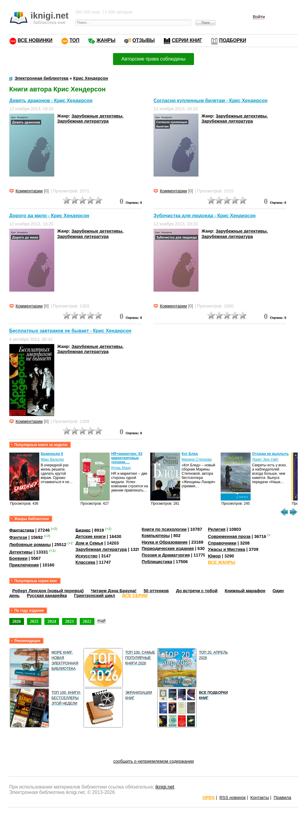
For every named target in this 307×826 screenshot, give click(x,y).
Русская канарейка (47, 595)
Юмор (214, 556)
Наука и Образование (165, 542)
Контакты (259, 797)
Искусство (87, 556)
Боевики (18, 558)
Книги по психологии (164, 529)
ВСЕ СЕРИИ (135, 595)
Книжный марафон (245, 590)
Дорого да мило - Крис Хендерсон (49, 215)
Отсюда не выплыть (270, 454)
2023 (69, 621)
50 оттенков (156, 590)
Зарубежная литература (83, 121)
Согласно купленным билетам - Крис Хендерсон (210, 100)
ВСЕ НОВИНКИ (35, 40)
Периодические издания (168, 548)
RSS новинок (232, 797)
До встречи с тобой (197, 590)
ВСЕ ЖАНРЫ (221, 562)
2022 (87, 621)
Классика (85, 562)
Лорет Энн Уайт (265, 459)
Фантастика (21, 529)
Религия (216, 529)
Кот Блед (190, 454)
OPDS (208, 797)
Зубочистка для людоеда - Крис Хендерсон (205, 215)
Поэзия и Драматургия (166, 555)
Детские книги (91, 536)
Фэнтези (18, 537)
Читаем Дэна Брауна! (113, 590)
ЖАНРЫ (106, 40)
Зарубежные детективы (96, 116)
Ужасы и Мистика (226, 549)
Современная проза (229, 536)
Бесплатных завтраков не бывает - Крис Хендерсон (70, 331)
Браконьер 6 (52, 454)
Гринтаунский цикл (94, 595)
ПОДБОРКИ (232, 40)
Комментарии (29, 191)
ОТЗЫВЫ (144, 40)
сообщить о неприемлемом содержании (153, 761)
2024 (51, 621)
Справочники (222, 543)
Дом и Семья (89, 543)
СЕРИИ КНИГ (187, 40)
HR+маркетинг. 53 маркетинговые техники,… (126, 458)
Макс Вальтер (52, 459)
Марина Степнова (197, 459)
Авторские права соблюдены (153, 58)
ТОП (74, 40)
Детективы (21, 552)
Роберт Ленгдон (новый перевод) (48, 590)
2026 (16, 621)
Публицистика (157, 561)
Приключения (24, 565)
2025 (34, 621)
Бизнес (83, 529)
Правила (282, 797)
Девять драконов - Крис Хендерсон (51, 100)
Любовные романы (30, 544)
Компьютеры (156, 535)
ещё (101, 620)
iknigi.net (165, 786)
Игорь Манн (121, 468)
